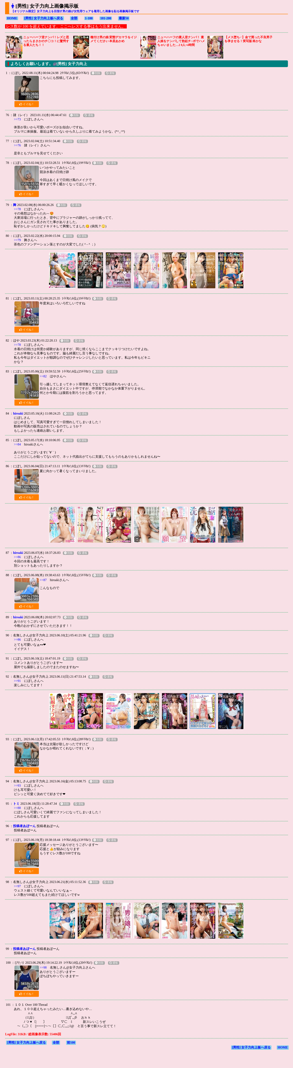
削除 (96, 73)
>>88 (17, 808)
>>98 (43, 967)
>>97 (17, 886)
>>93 (17, 785)
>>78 (17, 209)
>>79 (17, 240)
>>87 (43, 580)
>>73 (17, 119)
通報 (110, 73)
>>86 (17, 557)
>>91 (17, 681)
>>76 (17, 145)
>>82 (43, 376)
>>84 (17, 444)
